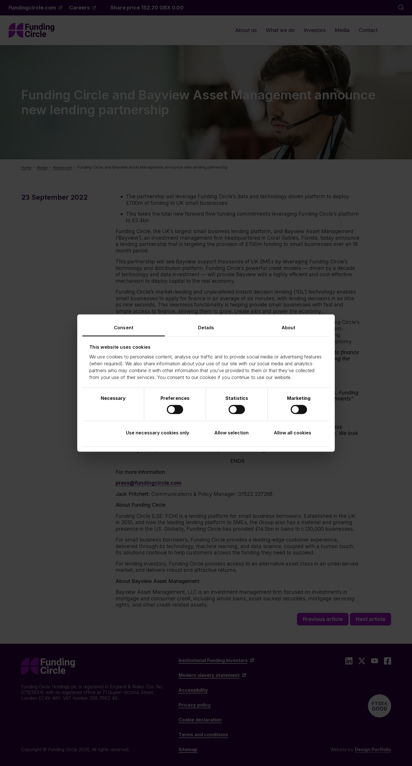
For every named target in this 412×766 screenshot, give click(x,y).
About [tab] (289, 327)
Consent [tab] (123, 327)
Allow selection (231, 432)
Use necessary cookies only (157, 432)
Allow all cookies (292, 432)
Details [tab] (206, 327)
